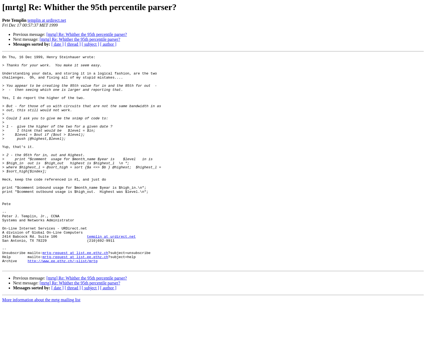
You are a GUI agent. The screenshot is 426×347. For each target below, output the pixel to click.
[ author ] (108, 44)
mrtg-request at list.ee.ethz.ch (75, 292)
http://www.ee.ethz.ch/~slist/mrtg (63, 302)
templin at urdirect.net (46, 20)
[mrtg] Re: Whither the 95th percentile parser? (86, 34)
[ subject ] (90, 44)
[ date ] (57, 44)
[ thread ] (73, 44)
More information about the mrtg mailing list (41, 342)
